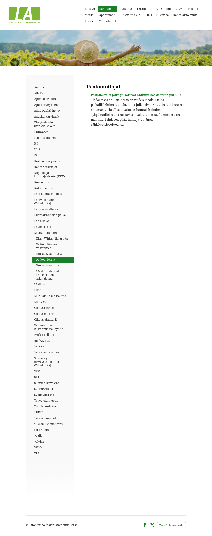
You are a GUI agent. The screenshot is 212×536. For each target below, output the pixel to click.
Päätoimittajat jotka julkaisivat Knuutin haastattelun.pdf (132, 95)
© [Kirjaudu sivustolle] (27, 525)
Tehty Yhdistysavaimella (171, 525)
